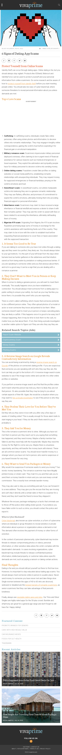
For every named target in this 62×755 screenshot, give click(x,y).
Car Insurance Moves (11, 634)
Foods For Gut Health (11, 639)
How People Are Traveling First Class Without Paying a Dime (29, 715)
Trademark (7, 643)
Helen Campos (8, 684)
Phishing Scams (9, 350)
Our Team (26, 747)
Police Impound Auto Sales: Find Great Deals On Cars (28, 680)
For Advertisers (22, 748)
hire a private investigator (22, 398)
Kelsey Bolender (8, 48)
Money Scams (9, 345)
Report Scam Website (12, 335)
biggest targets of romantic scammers (41, 585)
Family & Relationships (50, 48)
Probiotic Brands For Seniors (15, 625)
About (14, 748)
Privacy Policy (45, 748)
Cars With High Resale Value (14, 630)
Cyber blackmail (8, 520)
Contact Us (35, 747)
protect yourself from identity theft (22, 84)
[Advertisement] (31, 118)
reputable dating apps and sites (29, 597)
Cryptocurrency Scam (12, 340)
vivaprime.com (33, 752)
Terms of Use (34, 748)
